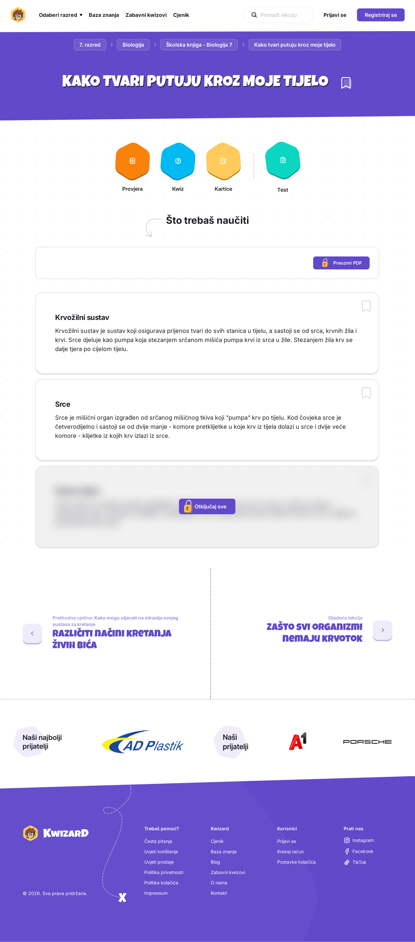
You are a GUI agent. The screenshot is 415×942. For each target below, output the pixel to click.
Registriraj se (381, 15)
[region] (207, 262)
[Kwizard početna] (18, 15)
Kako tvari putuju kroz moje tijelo (295, 44)
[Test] (283, 166)
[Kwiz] (178, 166)
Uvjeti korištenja (161, 851)
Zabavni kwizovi (228, 872)
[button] (60, 15)
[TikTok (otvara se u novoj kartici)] (355, 862)
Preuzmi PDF (346, 264)
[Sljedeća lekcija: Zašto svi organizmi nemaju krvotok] (313, 630)
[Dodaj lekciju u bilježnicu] (346, 83)
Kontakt (219, 893)
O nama (219, 882)
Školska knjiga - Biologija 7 (199, 44)
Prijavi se (286, 841)
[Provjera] (133, 166)
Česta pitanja (158, 841)
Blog (215, 862)
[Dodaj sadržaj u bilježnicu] (366, 306)
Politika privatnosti (163, 872)
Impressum (156, 893)
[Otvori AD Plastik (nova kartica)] (143, 742)
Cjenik (217, 841)
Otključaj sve (205, 506)
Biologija (133, 44)
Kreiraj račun (290, 851)
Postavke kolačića (296, 862)
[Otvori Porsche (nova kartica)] (367, 742)
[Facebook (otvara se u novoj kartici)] (359, 851)
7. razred (90, 44)
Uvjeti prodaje (159, 862)
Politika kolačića (161, 882)
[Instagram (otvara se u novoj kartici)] (359, 840)
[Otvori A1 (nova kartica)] (296, 742)
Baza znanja (224, 851)
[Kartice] (223, 166)
